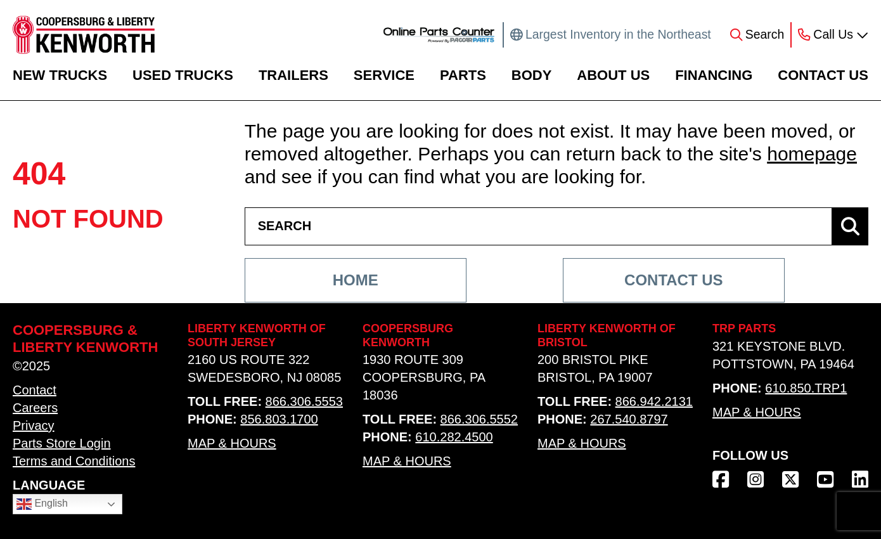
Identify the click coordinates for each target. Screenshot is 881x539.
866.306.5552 (479, 419)
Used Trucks (182, 75)
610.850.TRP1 (806, 388)
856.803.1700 (279, 419)
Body (531, 75)
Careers (35, 408)
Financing (713, 75)
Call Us (833, 34)
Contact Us (823, 75)
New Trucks (60, 75)
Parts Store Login (62, 443)
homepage (812, 153)
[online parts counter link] (439, 35)
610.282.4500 (453, 437)
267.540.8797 (628, 419)
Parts (463, 75)
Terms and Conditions (74, 461)
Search (765, 34)
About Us (613, 75)
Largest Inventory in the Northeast (618, 34)
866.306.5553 (304, 401)
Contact (34, 390)
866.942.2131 (654, 401)
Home (355, 280)
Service (384, 75)
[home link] (84, 35)
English (42, 504)
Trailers (293, 75)
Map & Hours (232, 443)
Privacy (34, 425)
